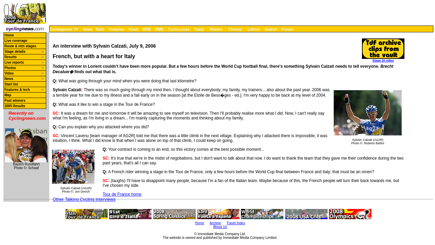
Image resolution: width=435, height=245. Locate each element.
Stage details (14, 51)
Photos (216, 29)
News (88, 29)
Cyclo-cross (179, 29)
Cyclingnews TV (64, 29)
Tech (99, 29)
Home (9, 35)
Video (9, 73)
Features (116, 29)
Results (10, 57)
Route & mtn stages (20, 46)
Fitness (235, 29)
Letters (254, 29)
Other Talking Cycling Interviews (84, 199)
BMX (159, 29)
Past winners (14, 100)
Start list (11, 84)
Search (271, 29)
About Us (220, 227)
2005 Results (14, 106)
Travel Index (236, 223)
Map (7, 95)
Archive (215, 223)
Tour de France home (122, 194)
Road (133, 29)
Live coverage (15, 41)
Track (199, 29)
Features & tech (17, 90)
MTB (147, 29)
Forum (287, 29)
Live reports (14, 62)
